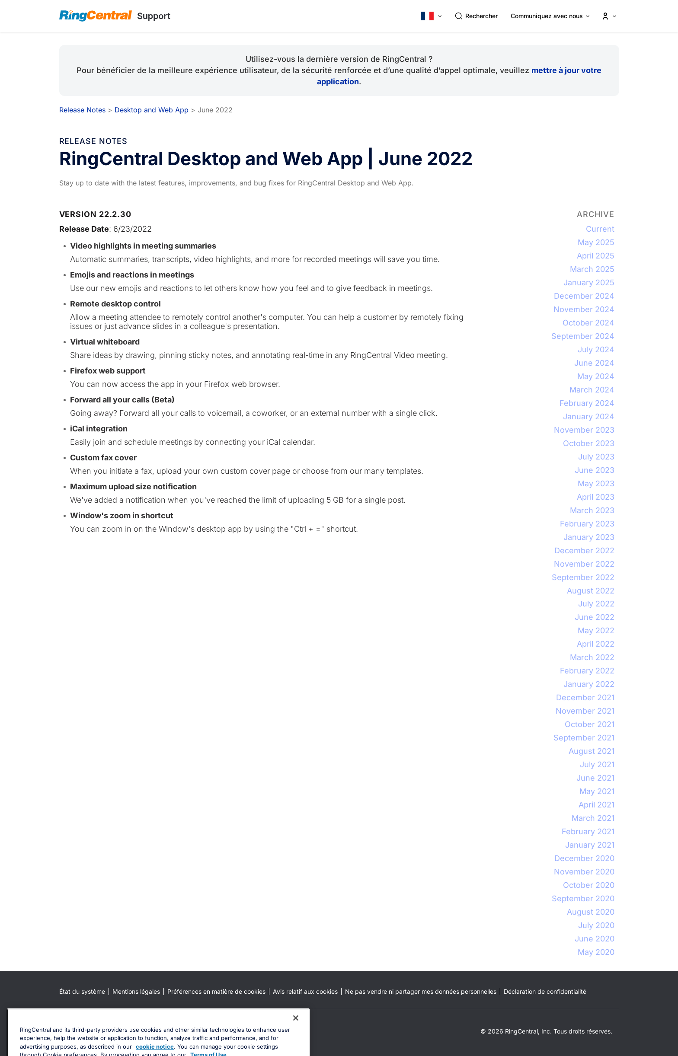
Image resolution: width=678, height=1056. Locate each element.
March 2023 (592, 510)
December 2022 (584, 550)
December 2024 (584, 295)
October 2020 (588, 885)
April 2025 (595, 255)
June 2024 (594, 362)
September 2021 (583, 737)
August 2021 (591, 751)
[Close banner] (295, 1037)
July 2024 (596, 349)
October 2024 (588, 322)
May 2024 (595, 376)
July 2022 (596, 603)
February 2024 (587, 403)
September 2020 (583, 898)
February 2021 (588, 831)
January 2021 (589, 844)
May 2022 (596, 630)
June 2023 (594, 470)
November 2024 (583, 309)
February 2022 (587, 670)
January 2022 (588, 684)
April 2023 (595, 496)
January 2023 (588, 537)
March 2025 (592, 269)
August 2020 (590, 911)
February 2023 (587, 523)
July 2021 (597, 764)
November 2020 (584, 871)
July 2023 (596, 456)
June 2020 (594, 938)
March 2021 (593, 818)
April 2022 (595, 643)
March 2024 (591, 389)
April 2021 (596, 804)
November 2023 (584, 429)
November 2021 (585, 710)
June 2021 (595, 777)
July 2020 (596, 925)
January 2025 (588, 282)
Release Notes (82, 109)
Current (600, 228)
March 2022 (592, 657)
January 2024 (588, 416)
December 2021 (585, 697)
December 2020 (584, 858)
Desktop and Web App (152, 109)
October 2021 (589, 724)
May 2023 (596, 483)
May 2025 (596, 242)
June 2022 (594, 617)
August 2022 (590, 590)
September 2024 (582, 336)
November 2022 (584, 563)
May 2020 (596, 952)
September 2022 (583, 577)
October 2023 (588, 443)
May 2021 (596, 791)
